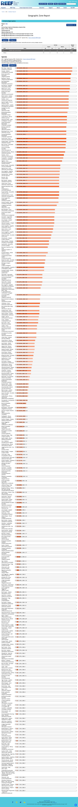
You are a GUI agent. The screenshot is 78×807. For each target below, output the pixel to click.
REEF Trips (12, 7)
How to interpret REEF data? (34, 37)
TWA (6, 24)
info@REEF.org (55, 802)
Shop (55, 3)
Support (51, 7)
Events (65, 7)
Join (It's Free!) (43, 3)
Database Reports (12, 11)
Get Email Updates (47, 800)
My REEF (73, 7)
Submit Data (62, 3)
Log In (70, 1)
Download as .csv (71, 25)
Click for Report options (10, 21)
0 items (75, 1)
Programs (3, 7)
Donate (50, 3)
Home (3, 11)
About (58, 7)
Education (41, 7)
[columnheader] (56, 45)
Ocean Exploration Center (26, 7)
